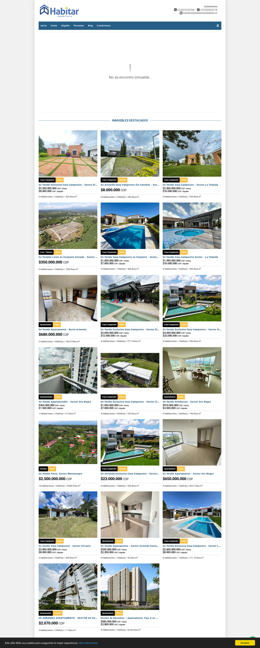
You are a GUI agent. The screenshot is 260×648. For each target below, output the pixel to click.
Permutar (79, 25)
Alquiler (65, 25)
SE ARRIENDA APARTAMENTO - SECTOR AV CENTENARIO (73, 618)
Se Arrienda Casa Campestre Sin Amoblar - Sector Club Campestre (140, 184)
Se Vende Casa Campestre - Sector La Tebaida (190, 184)
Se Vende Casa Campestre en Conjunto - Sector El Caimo (135, 257)
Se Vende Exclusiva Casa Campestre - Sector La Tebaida (196, 546)
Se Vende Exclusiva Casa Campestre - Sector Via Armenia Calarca (202, 329)
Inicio (44, 25)
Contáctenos (104, 25)
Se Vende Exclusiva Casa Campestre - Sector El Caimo (71, 184)
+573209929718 (208, 9)
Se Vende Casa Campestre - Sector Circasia (65, 546)
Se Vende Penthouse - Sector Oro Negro (187, 401)
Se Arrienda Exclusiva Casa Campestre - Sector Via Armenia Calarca (141, 473)
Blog (90, 25)
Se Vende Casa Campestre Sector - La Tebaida (190, 257)
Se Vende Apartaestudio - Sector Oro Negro (65, 401)
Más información (88, 643)
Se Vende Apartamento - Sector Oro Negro (188, 473)
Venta (54, 25)
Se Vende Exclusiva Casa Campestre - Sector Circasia (133, 401)
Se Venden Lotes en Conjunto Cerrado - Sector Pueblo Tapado (76, 257)
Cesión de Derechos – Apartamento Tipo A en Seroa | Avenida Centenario (145, 618)
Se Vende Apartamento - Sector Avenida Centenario (132, 546)
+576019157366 (186, 9)
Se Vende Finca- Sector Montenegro (60, 473)
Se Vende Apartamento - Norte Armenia (62, 329)
